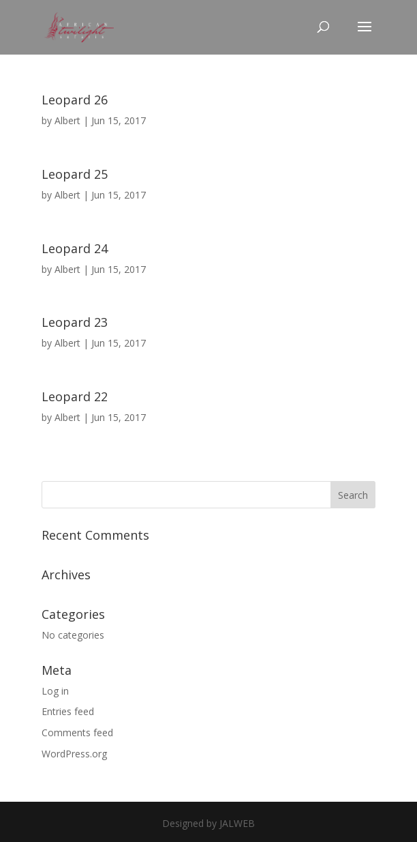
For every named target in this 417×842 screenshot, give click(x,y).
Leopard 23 (75, 322)
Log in (55, 690)
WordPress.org (74, 753)
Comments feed (77, 732)
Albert (67, 120)
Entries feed (68, 711)
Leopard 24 (75, 248)
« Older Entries (74, 472)
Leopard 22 (75, 396)
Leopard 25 (75, 174)
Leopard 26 (75, 99)
